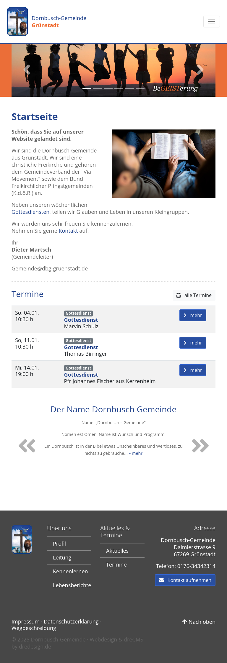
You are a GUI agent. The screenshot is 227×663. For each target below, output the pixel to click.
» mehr (135, 453)
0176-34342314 (196, 566)
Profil (59, 543)
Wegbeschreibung (34, 627)
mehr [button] (193, 315)
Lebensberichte (72, 585)
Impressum (26, 621)
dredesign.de (35, 646)
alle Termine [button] (194, 295)
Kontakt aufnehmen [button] (185, 580)
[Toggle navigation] (211, 21)
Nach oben (198, 621)
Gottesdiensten (30, 211)
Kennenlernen (70, 571)
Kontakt (68, 230)
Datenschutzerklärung (71, 621)
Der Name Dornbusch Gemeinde (113, 408)
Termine (116, 564)
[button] (27, 69)
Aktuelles (117, 550)
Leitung (62, 557)
